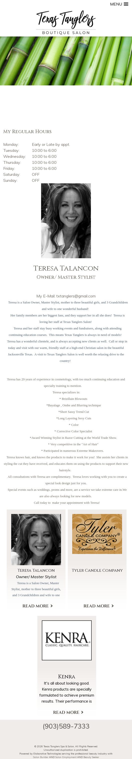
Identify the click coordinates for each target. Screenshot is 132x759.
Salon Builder (40, 757)
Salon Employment (65, 757)
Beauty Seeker (91, 757)
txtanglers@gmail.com (76, 295)
